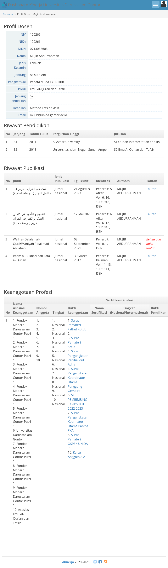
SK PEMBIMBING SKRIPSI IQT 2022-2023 (77, 402)
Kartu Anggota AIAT (77, 454)
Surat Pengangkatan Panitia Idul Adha (78, 358)
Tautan (151, 189)
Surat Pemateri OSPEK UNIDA (78, 439)
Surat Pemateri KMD (74, 342)
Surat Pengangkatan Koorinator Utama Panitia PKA (78, 422)
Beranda (8, 14)
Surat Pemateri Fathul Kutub (77, 324)
